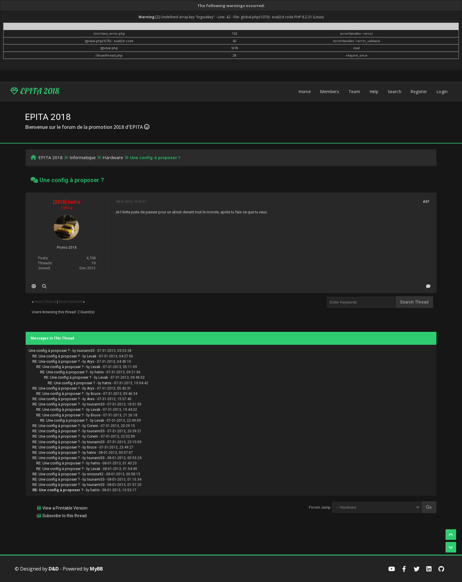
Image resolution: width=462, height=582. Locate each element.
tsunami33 (86, 351)
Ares (91, 399)
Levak (91, 356)
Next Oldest (45, 301)
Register (418, 91)
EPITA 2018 (34, 91)
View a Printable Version (65, 508)
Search (394, 91)
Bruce (95, 394)
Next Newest (70, 301)
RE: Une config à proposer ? (56, 356)
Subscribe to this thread (64, 515)
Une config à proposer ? (49, 350)
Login (442, 91)
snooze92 (95, 474)
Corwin (92, 426)
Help (374, 91)
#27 (426, 202)
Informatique (83, 157)
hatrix (99, 372)
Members (329, 91)
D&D (54, 568)
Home (304, 91)
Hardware (113, 157)
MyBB (96, 568)
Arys (90, 362)
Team (354, 91)
